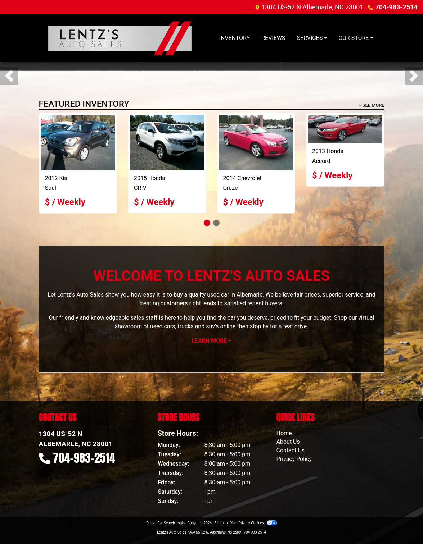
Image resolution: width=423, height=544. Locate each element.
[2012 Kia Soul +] (78, 142)
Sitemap (221, 523)
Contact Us (290, 450)
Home (284, 433)
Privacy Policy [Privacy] (294, 459)
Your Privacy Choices (253, 523)
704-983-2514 (396, 7)
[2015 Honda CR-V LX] (167, 142)
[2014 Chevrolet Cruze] (256, 142)
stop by (259, 326)
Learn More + (211, 340)
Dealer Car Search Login (165, 523)
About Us (288, 441)
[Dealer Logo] (119, 38)
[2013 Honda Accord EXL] (345, 129)
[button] (9, 76)
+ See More (371, 105)
